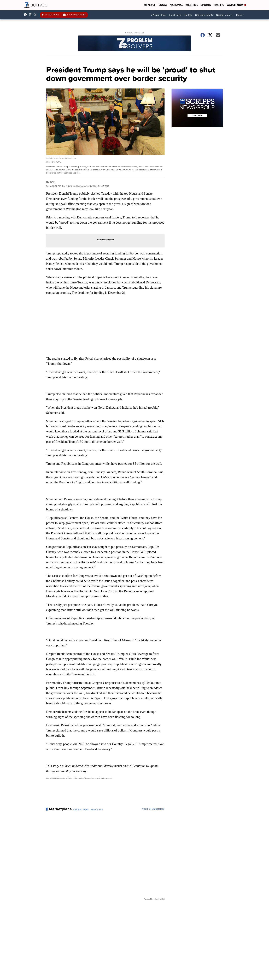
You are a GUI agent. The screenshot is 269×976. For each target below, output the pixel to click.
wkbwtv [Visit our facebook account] (26, 14)
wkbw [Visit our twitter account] (36, 14)
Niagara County (224, 15)
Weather (191, 5)
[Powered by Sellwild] (160, 899)
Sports (206, 5)
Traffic (218, 5)
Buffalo (188, 15)
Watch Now (236, 5)
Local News (175, 15)
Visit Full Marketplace (153, 809)
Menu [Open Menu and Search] (149, 5)
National (176, 5)
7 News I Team (158, 15)
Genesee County (204, 15)
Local (163, 5)
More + (240, 15)
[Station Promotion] (134, 43)
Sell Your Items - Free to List (88, 809)
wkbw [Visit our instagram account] (31, 14)
